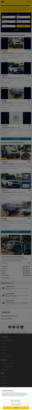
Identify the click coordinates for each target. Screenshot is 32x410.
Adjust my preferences (15, 400)
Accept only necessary (16, 404)
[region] (16, 398)
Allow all (16, 407)
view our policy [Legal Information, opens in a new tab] (21, 395)
